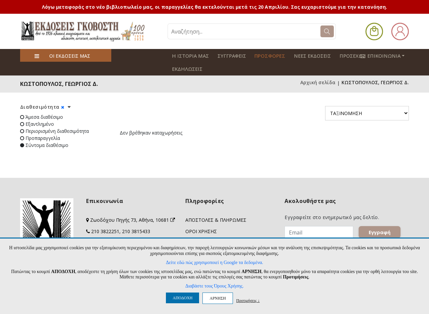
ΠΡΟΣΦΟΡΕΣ (264, 55)
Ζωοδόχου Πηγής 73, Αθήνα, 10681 (132, 206)
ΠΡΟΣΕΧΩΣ (344, 55)
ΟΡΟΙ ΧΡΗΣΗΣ (201, 217)
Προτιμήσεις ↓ (248, 300)
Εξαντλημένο (37, 110)
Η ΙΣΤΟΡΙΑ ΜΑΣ (189, 55)
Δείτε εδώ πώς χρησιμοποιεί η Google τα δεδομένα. (214, 262)
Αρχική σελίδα (317, 69)
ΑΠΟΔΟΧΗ (182, 298)
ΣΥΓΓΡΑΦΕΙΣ (228, 55)
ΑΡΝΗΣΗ (217, 298)
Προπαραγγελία (40, 124)
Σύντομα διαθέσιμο (44, 131)
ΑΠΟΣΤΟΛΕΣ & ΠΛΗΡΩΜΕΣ (215, 206)
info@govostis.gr (110, 229)
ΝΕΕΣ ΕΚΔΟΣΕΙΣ (305, 55)
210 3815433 (136, 217)
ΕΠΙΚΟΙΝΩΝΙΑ (387, 55)
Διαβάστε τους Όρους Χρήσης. (214, 286)
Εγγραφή (379, 218)
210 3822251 (105, 217)
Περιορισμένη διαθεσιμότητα (54, 117)
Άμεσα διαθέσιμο (41, 103)
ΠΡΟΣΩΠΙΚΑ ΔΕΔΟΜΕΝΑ (213, 229)
